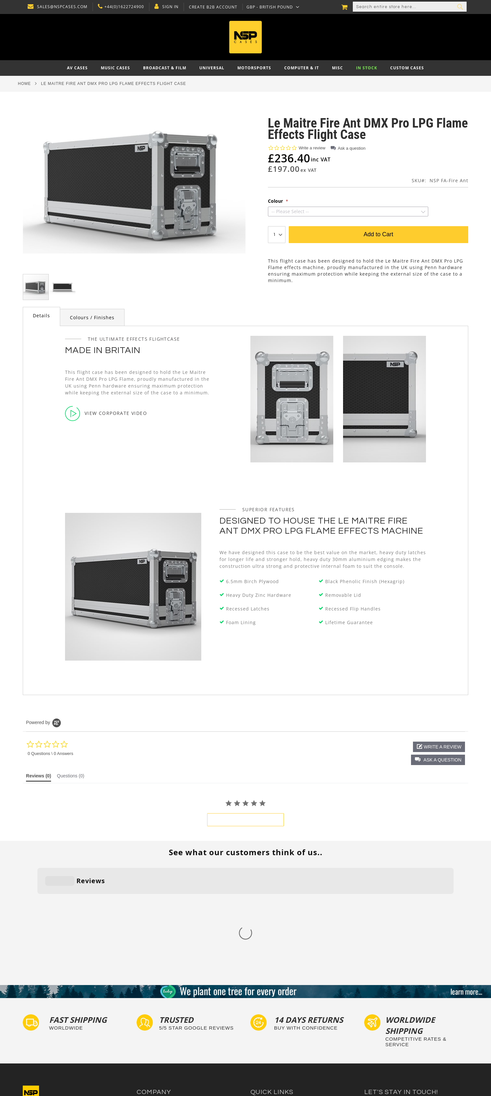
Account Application (158, 1037)
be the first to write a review (245, 819)
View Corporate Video (106, 413)
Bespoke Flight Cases (272, 1037)
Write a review (312, 147)
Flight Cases (263, 1005)
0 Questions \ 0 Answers (50, 753)
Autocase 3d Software (273, 1055)
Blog (141, 1043)
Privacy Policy (151, 1018)
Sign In (169, 6)
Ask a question (351, 148)
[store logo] (245, 37)
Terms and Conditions (160, 1030)
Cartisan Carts (152, 1049)
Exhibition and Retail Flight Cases (285, 1043)
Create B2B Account (211, 7)
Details (41, 315)
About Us (146, 1005)
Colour (276, 201)
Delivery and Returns (159, 1024)
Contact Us (148, 1012)
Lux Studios (262, 1049)
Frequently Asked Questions (279, 1024)
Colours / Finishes (92, 317)
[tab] (41, 316)
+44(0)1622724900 (122, 6)
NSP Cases (148, 1055)
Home (24, 83)
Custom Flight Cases (271, 1030)
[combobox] (410, 7)
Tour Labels (262, 1018)
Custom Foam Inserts (272, 1012)
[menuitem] (77, 68)
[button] (271, 7)
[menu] (245, 68)
